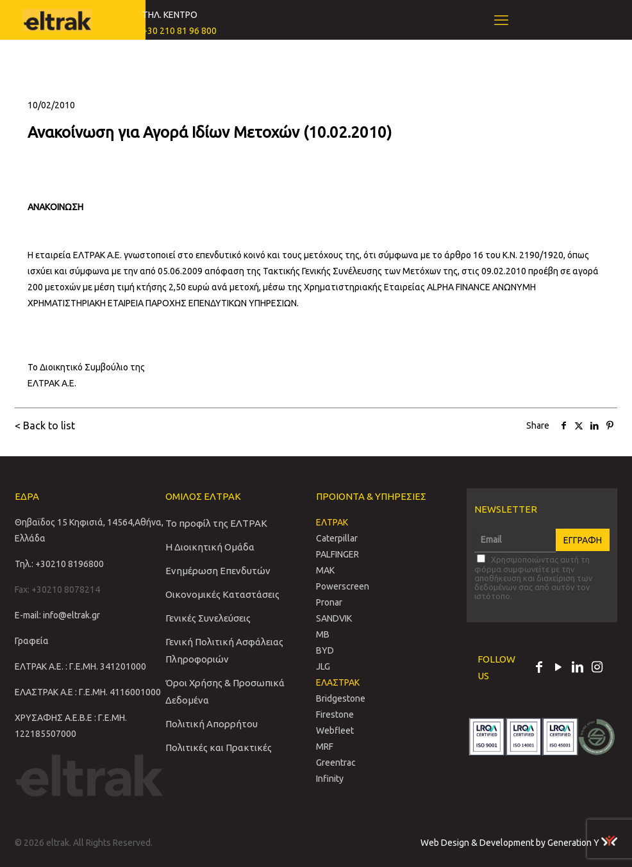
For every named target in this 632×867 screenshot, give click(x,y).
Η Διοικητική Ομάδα (209, 546)
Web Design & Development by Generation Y (518, 843)
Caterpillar (337, 538)
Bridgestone (340, 698)
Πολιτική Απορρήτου (211, 723)
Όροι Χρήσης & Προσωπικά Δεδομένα (225, 691)
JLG (323, 666)
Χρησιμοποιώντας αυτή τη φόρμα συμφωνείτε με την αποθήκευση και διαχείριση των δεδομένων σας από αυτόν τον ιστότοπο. (533, 577)
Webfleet (335, 730)
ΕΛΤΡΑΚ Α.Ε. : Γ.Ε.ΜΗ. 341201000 (80, 666)
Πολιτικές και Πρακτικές (218, 747)
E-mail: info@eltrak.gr (57, 615)
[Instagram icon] (596, 668)
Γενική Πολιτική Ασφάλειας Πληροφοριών (224, 650)
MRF (324, 746)
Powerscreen (342, 586)
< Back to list (45, 425)
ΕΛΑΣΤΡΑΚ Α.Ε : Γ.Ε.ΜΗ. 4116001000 (88, 692)
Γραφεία (32, 641)
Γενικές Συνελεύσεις (208, 618)
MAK (325, 570)
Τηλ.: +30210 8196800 (59, 564)
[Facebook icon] (539, 668)
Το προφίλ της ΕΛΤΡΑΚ (216, 523)
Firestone (335, 714)
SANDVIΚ (334, 618)
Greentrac (336, 762)
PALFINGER (337, 554)
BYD (325, 650)
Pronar (329, 602)
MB (322, 634)
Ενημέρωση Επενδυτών (217, 570)
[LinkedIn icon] (577, 668)
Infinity (330, 778)
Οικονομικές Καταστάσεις (222, 594)
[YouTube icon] (558, 668)
